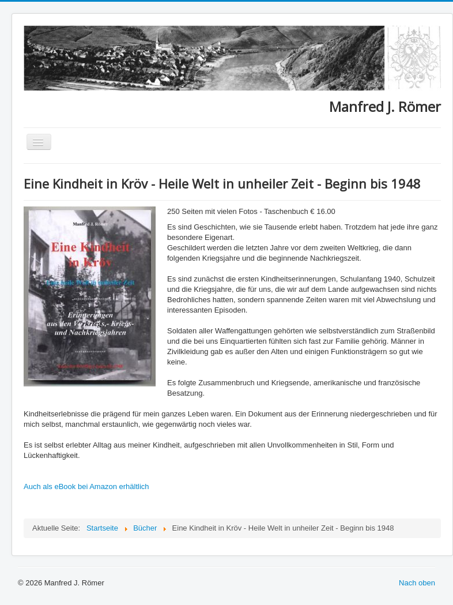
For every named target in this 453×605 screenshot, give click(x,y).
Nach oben (417, 582)
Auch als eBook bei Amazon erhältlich (86, 486)
